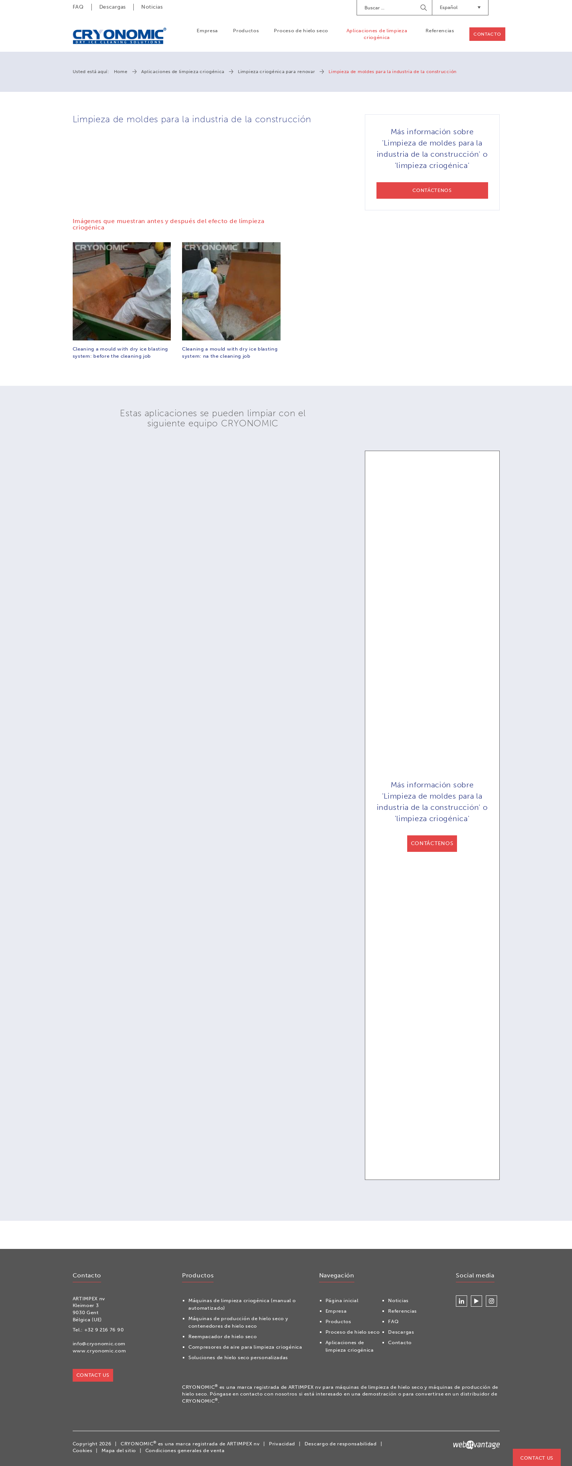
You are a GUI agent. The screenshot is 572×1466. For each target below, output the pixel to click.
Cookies (83, 1450)
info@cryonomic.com (99, 1343)
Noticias (152, 7)
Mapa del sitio (119, 1450)
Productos (246, 30)
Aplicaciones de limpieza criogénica (377, 34)
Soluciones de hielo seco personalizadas (238, 1357)
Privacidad (282, 1444)
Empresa (207, 30)
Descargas (112, 7)
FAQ (78, 7)
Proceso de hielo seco (301, 30)
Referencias (440, 30)
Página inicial (342, 1300)
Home (121, 71)
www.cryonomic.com (99, 1351)
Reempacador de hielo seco (222, 1336)
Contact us (536, 1458)
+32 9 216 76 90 (104, 1330)
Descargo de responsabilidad (341, 1444)
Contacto (487, 34)
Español (460, 7)
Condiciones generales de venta (185, 1450)
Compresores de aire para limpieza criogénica (245, 1347)
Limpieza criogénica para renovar (276, 71)
